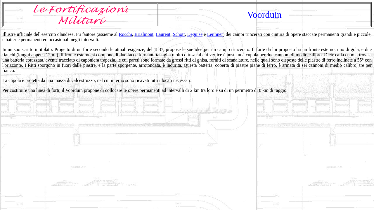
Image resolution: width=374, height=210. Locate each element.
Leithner (215, 34)
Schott (179, 34)
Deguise (194, 34)
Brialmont (143, 34)
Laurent (163, 34)
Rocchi (125, 34)
